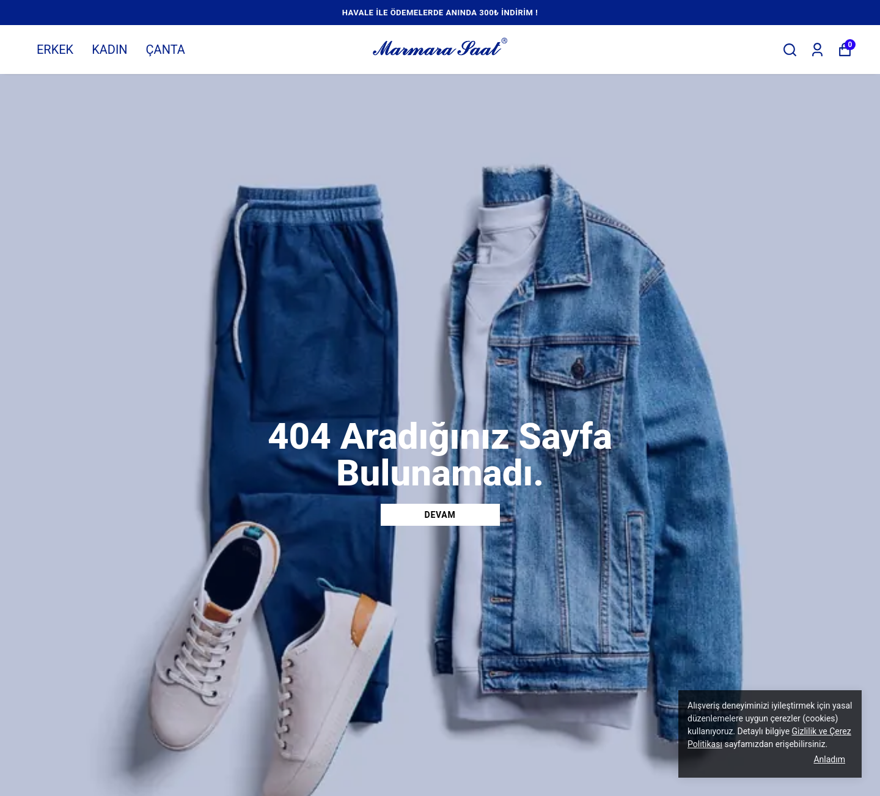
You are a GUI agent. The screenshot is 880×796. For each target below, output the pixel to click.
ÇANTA (165, 49)
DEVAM (440, 515)
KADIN (109, 49)
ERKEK (55, 49)
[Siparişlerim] (817, 49)
